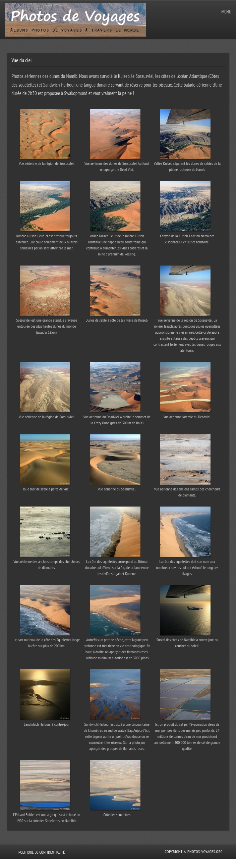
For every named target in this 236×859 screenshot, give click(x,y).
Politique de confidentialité (41, 852)
